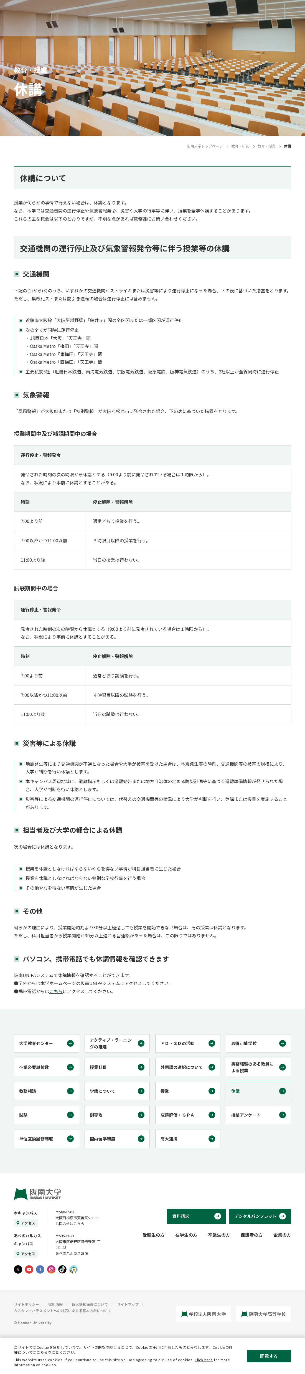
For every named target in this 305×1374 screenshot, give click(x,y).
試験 (23, 1115)
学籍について (102, 1091)
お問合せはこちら (69, 1223)
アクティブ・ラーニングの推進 (111, 1043)
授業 (165, 1091)
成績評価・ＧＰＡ (177, 1115)
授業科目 (98, 1067)
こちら (56, 991)
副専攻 (96, 1115)
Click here (204, 1359)
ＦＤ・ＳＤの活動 (177, 1043)
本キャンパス (25, 1213)
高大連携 (169, 1139)
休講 (235, 1091)
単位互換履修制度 (36, 1139)
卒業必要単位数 (34, 1067)
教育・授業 (267, 146)
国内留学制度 (102, 1139)
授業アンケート (246, 1115)
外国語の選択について (182, 1067)
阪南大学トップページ (205, 146)
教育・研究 (240, 146)
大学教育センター (36, 1043)
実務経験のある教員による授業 (252, 1067)
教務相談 (27, 1091)
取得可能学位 (244, 1043)
